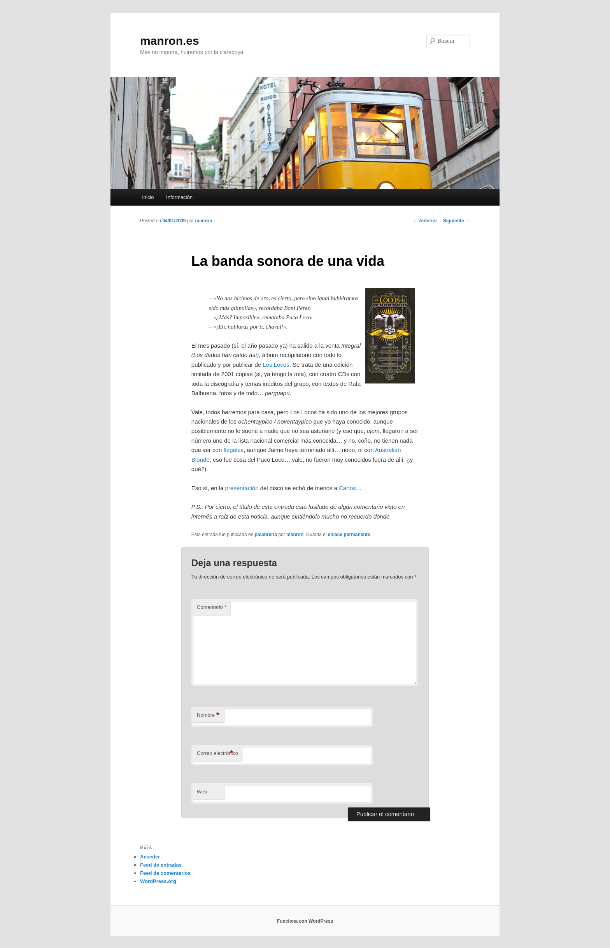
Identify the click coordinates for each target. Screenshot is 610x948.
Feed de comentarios (165, 873)
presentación (242, 488)
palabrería (266, 534)
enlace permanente (349, 534)
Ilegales (233, 450)
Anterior (425, 220)
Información (179, 197)
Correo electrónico (217, 753)
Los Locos (276, 364)
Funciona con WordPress (305, 921)
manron (203, 220)
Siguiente (456, 220)
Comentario (211, 607)
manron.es (169, 40)
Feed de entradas (161, 865)
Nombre (208, 715)
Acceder (150, 857)
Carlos (347, 488)
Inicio (148, 197)
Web (202, 792)
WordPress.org (158, 881)
